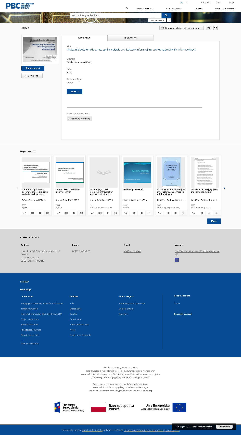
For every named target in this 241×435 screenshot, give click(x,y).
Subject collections (29, 319)
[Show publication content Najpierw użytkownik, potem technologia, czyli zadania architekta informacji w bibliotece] (40, 213)
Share (219, 2)
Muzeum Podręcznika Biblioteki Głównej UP (41, 314)
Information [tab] (130, 38)
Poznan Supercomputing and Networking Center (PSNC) (152, 430)
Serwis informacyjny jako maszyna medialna (204, 190)
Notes (73, 329)
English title (75, 308)
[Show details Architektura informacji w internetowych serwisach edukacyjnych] (183, 213)
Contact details (126, 308)
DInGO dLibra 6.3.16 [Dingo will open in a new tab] (92, 430)
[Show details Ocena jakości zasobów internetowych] (81, 213)
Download (31, 76)
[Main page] (126, 8)
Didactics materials (30, 335)
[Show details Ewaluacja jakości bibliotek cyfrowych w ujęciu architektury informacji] (115, 213)
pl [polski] (187, 2)
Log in (177, 303)
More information (205, 427)
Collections (173, 8)
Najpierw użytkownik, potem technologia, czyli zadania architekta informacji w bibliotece (35, 191)
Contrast (205, 2)
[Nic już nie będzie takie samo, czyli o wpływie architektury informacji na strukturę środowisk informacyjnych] (40, 49)
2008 (69, 72)
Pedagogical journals (31, 329)
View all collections (30, 343)
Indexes (198, 8)
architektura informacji (79, 118)
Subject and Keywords (80, 335)
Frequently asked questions (132, 303)
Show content (33, 68)
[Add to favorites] (208, 28)
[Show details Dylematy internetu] (149, 213)
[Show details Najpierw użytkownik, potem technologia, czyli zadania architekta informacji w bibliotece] (47, 213)
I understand (224, 427)
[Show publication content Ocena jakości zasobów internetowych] (73, 213)
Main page (25, 289)
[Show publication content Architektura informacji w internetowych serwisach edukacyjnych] (175, 213)
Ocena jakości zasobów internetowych (68, 190)
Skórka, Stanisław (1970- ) (79, 62)
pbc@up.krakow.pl (132, 251)
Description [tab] (84, 38)
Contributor (75, 319)
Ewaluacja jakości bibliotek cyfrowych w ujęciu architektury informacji (101, 191)
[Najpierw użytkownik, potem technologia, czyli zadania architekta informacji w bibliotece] (36, 172)
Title (72, 303)
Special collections (29, 324)
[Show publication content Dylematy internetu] (141, 213)
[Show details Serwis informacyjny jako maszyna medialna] (216, 213)
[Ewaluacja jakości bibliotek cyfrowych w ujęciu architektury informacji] (103, 172)
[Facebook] (177, 260)
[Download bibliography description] (32, 213)
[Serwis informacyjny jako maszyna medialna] (205, 172)
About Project (145, 8)
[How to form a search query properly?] (169, 20)
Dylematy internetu (133, 189)
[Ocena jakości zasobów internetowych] (70, 172)
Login (231, 2)
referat (70, 82)
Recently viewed (225, 8)
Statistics (123, 314)
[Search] (166, 15)
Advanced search (157, 20)
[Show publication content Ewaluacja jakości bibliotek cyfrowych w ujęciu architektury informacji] (107, 213)
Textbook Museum (29, 308)
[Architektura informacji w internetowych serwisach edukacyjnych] (171, 172)
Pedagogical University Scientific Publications (42, 303)
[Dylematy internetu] (137, 172)
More (214, 221)
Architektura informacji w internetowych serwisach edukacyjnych (171, 191)
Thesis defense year (79, 324)
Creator (73, 314)
